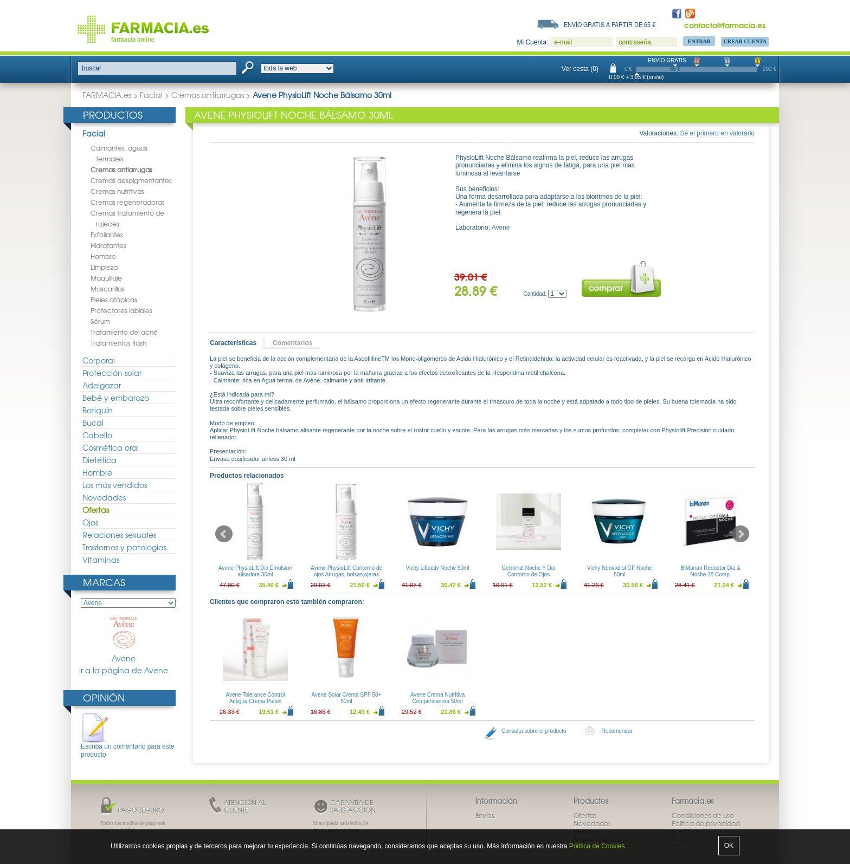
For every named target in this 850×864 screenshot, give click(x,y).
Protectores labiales (121, 310)
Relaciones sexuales (119, 534)
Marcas (104, 582)
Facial (151, 94)
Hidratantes (108, 245)
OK (728, 845)
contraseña (635, 42)
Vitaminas (100, 559)
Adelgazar (101, 385)
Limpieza (104, 267)
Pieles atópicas (114, 299)
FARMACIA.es (106, 94)
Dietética (99, 459)
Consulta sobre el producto (533, 731)
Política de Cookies (597, 846)
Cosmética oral (110, 447)
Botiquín (97, 410)
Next (740, 534)
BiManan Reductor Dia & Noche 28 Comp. (710, 571)
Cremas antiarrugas (207, 94)
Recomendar (617, 731)
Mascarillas (108, 289)
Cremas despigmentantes (131, 180)
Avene (123, 639)
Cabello (97, 435)
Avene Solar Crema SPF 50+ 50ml (346, 698)
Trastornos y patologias (124, 547)
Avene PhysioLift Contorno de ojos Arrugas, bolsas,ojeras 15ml (346, 574)
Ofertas (95, 509)
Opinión (104, 697)
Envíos (484, 815)
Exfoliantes (107, 234)
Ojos (90, 522)
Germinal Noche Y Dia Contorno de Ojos (528, 571)
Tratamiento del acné (124, 332)
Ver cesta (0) (580, 69)
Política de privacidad (706, 823)
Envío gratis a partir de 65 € (610, 24)
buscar (91, 68)
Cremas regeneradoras (128, 202)
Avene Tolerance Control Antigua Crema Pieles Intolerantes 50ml (255, 701)
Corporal (98, 360)
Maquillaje (106, 278)
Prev (224, 534)
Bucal (93, 422)
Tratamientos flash (118, 343)
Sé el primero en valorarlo (717, 133)
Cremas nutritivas (117, 191)
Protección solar (111, 372)
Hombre (103, 256)
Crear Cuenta (745, 41)
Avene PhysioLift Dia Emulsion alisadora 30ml (255, 571)
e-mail (563, 42)
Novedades (104, 497)
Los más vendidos (114, 484)
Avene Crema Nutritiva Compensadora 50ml (437, 698)
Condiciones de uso (703, 815)
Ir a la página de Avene (123, 670)
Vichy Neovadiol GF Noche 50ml (619, 571)
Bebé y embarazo (115, 397)
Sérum (100, 321)
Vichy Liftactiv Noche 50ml (437, 568)
